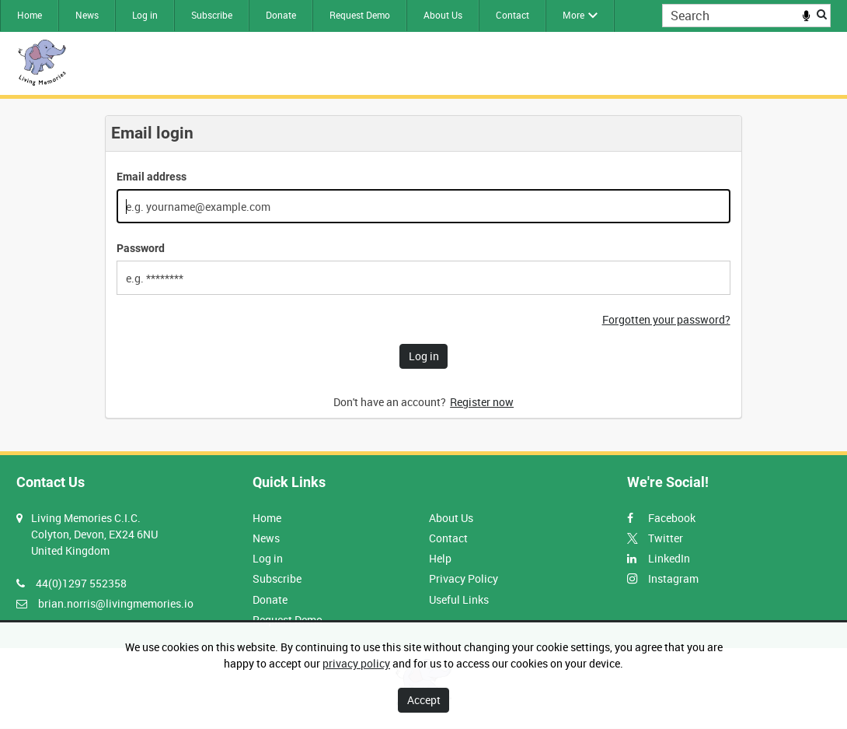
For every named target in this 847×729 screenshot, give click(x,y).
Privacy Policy (463, 578)
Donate (281, 15)
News (87, 15)
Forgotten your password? (666, 319)
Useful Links (459, 599)
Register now (482, 401)
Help (440, 558)
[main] (423, 275)
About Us (443, 15)
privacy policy (356, 663)
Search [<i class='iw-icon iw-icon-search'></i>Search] (822, 14)
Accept (424, 699)
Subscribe (211, 15)
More (573, 15)
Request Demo (359, 15)
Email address (151, 176)
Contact (512, 15)
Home (29, 15)
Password (141, 248)
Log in (145, 15)
